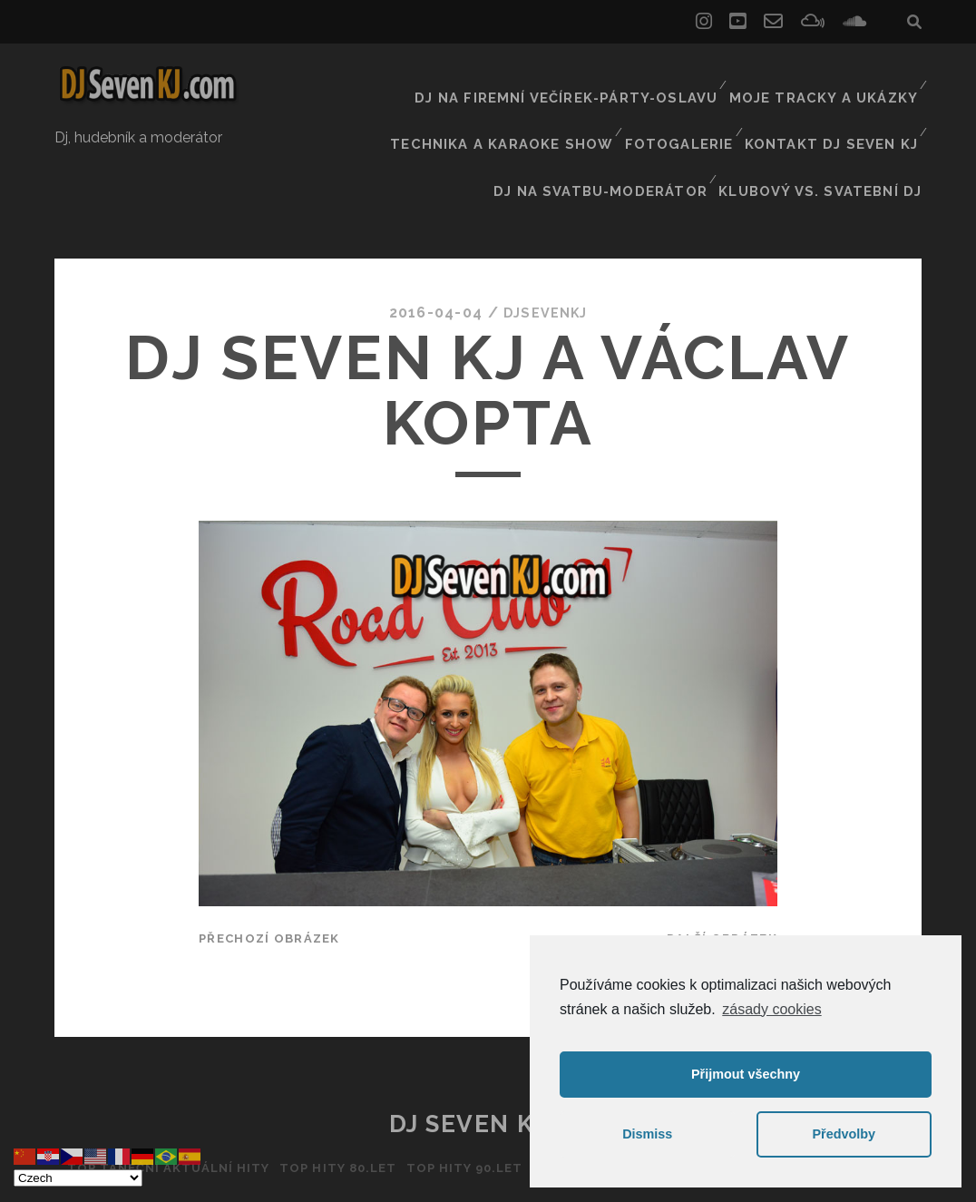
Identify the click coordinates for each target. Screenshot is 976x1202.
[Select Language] (78, 1178)
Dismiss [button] (647, 1134)
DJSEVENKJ (546, 230)
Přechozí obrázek (269, 857)
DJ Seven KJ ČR (488, 1042)
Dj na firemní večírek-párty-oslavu (590, 76)
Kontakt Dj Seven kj (836, 99)
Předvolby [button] (843, 1134)
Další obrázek (722, 857)
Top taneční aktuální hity (147, 1086)
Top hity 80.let (326, 1086)
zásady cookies (771, 1009)
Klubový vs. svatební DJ (831, 122)
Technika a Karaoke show (520, 99)
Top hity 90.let (460, 1086)
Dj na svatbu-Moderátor (625, 122)
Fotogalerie (688, 99)
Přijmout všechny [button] (745, 1074)
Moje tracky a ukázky (830, 76)
